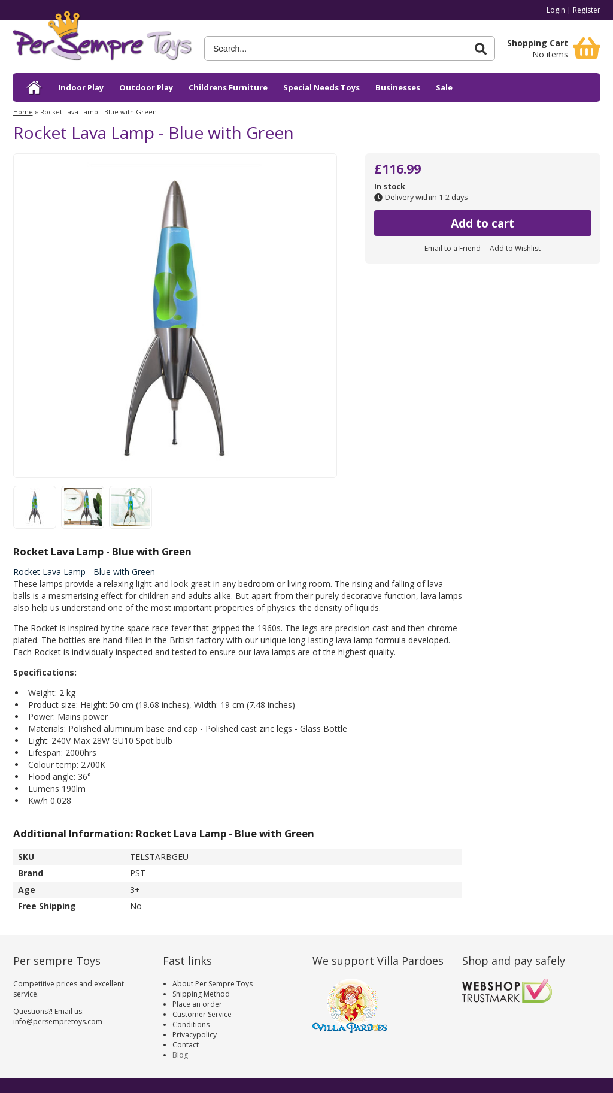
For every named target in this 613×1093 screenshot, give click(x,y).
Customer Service (202, 1014)
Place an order (197, 1004)
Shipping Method (201, 994)
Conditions (191, 1024)
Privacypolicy (194, 1035)
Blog (180, 1055)
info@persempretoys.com (57, 1021)
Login (556, 10)
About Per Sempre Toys (212, 984)
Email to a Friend (452, 248)
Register (586, 10)
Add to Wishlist (515, 248)
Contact (185, 1045)
